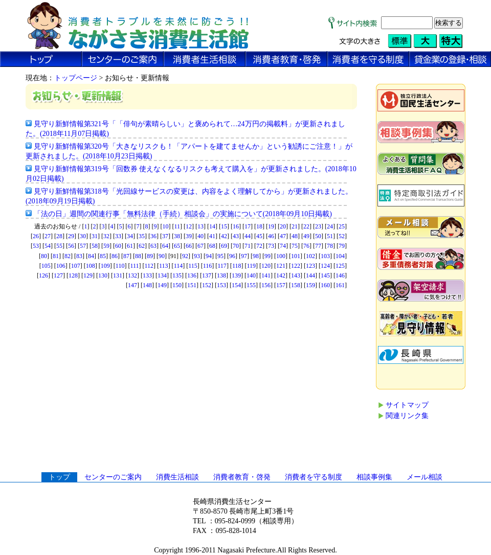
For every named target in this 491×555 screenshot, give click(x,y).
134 (162, 275)
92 (185, 256)
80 (44, 256)
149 (162, 285)
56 (71, 245)
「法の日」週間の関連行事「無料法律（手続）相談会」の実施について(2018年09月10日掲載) (183, 214)
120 (266, 265)
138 (221, 275)
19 (271, 226)
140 (251, 275)
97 (244, 256)
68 (212, 245)
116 (207, 265)
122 (295, 265)
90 (162, 256)
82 (67, 256)
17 (247, 226)
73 (271, 245)
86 (114, 256)
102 (310, 256)
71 (247, 245)
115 (192, 265)
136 (191, 275)
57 (83, 245)
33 (118, 236)
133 (147, 275)
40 (200, 236)
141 (266, 275)
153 (221, 285)
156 (266, 285)
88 (138, 256)
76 (306, 245)
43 (236, 236)
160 (325, 285)
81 (56, 256)
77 (318, 245)
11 (177, 226)
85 (103, 256)
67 (200, 245)
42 (224, 236)
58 (95, 245)
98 (256, 256)
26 (36, 236)
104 (340, 256)
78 (330, 245)
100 (280, 256)
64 (165, 245)
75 (295, 245)
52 (342, 236)
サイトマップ (407, 405)
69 (224, 245)
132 (132, 275)
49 (306, 236)
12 (189, 226)
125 (340, 265)
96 (232, 256)
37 (165, 236)
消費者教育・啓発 (242, 477)
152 (206, 285)
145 (325, 275)
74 (283, 245)
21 (295, 226)
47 (283, 236)
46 (271, 236)
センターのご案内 (113, 477)
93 (197, 256)
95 (220, 256)
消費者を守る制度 (313, 477)
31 (95, 236)
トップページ (75, 78)
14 (212, 226)
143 (295, 275)
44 (247, 236)
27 (47, 236)
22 (306, 226)
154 (236, 285)
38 (177, 236)
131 (117, 275)
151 (191, 285)
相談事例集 (374, 477)
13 (200, 226)
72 (259, 245)
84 (91, 256)
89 (150, 256)
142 (280, 275)
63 (153, 245)
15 (224, 226)
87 (126, 256)
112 (149, 265)
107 (75, 265)
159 (310, 285)
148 (147, 285)
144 (310, 275)
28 (59, 236)
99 (267, 256)
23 (318, 226)
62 (142, 245)
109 (105, 265)
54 (47, 245)
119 (251, 265)
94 (209, 256)
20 (283, 226)
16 (236, 226)
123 (310, 265)
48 (295, 236)
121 (280, 265)
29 (71, 236)
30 (83, 236)
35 (142, 236)
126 (43, 275)
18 (259, 226)
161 (340, 285)
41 (212, 236)
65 (177, 245)
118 (236, 265)
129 (88, 275)
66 (189, 245)
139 (236, 275)
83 (79, 256)
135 (177, 275)
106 (60, 265)
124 (325, 265)
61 (130, 245)
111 (134, 265)
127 (58, 275)
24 (330, 226)
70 (236, 245)
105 (46, 265)
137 (206, 275)
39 (189, 236)
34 (130, 236)
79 (342, 245)
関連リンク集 (407, 416)
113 (163, 265)
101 (295, 256)
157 (280, 285)
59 (106, 245)
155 (251, 285)
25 (342, 226)
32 (106, 236)
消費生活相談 (177, 477)
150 (177, 285)
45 (259, 236)
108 (90, 265)
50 (318, 236)
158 (295, 285)
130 (102, 275)
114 (178, 265)
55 (59, 245)
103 (325, 256)
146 (340, 275)
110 (120, 265)
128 (73, 275)
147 (132, 285)
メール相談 (424, 477)
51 (330, 236)
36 (153, 236)
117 (222, 265)
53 (36, 245)
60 (118, 245)
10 (165, 226)
